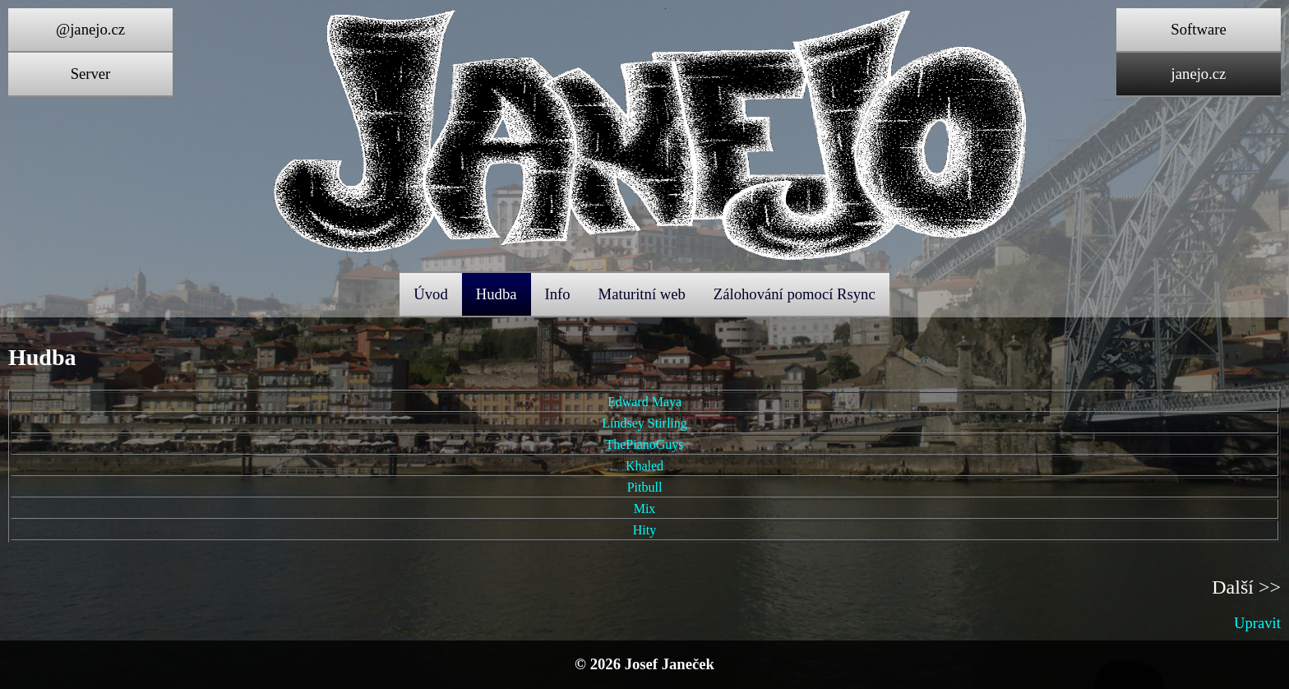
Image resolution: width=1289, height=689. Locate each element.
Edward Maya (644, 402)
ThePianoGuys (644, 444)
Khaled (644, 466)
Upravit (1257, 622)
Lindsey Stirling (644, 423)
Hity (644, 530)
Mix (645, 509)
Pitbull (645, 487)
